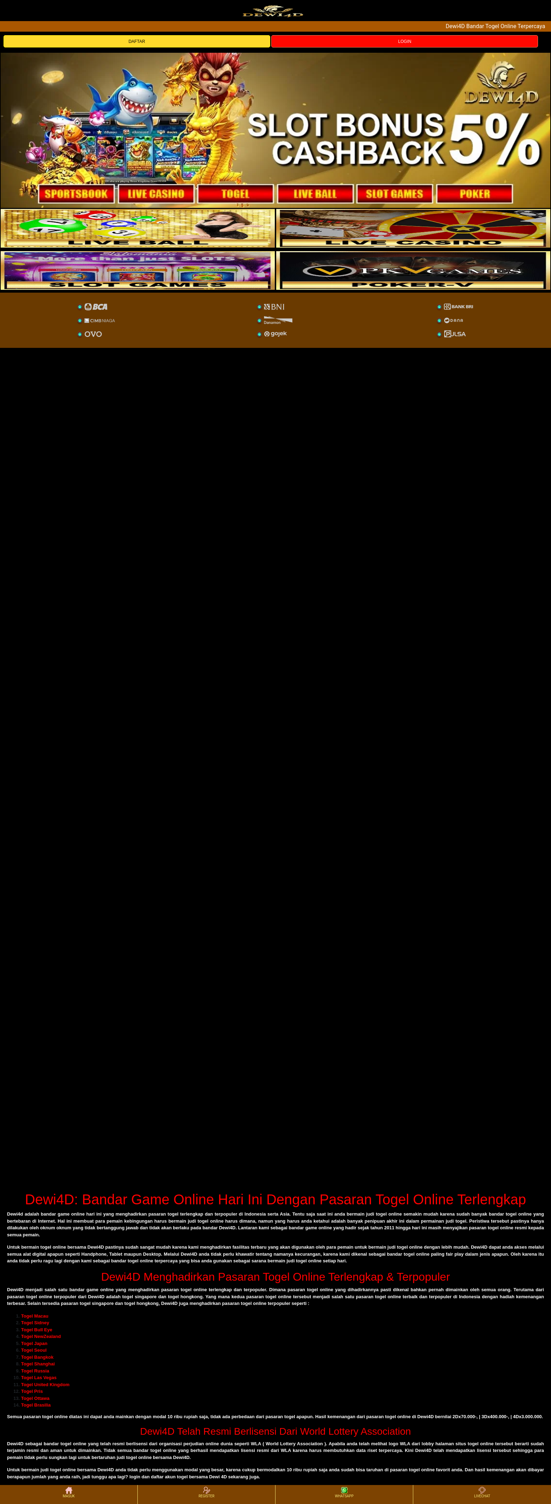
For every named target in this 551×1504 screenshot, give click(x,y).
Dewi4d (15, 1214)
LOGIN (404, 41)
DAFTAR (137, 41)
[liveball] (413, 270)
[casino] (413, 228)
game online (100, 1289)
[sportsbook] (138, 228)
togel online (55, 1416)
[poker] (138, 270)
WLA (256, 1443)
